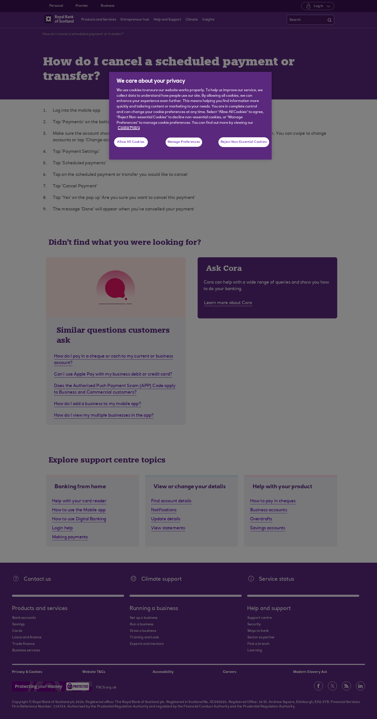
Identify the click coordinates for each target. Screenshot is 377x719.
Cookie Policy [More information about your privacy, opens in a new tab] (129, 128)
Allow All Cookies (131, 142)
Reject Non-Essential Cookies (244, 142)
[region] (190, 116)
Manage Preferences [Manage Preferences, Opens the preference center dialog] (184, 142)
